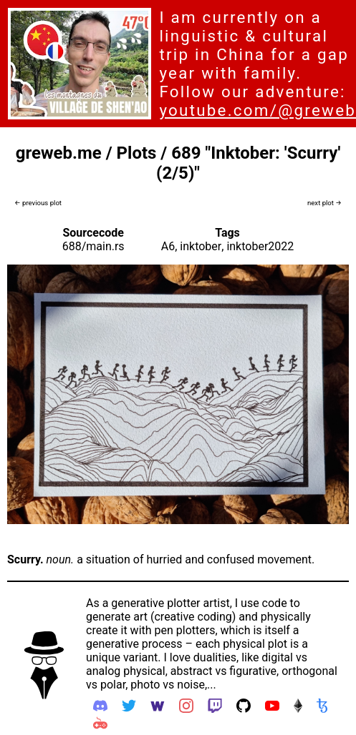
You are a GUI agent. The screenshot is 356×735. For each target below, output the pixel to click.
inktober (200, 246)
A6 (168, 246)
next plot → (324, 203)
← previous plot (38, 203)
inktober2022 (260, 246)
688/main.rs (93, 246)
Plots (137, 153)
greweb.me (59, 153)
